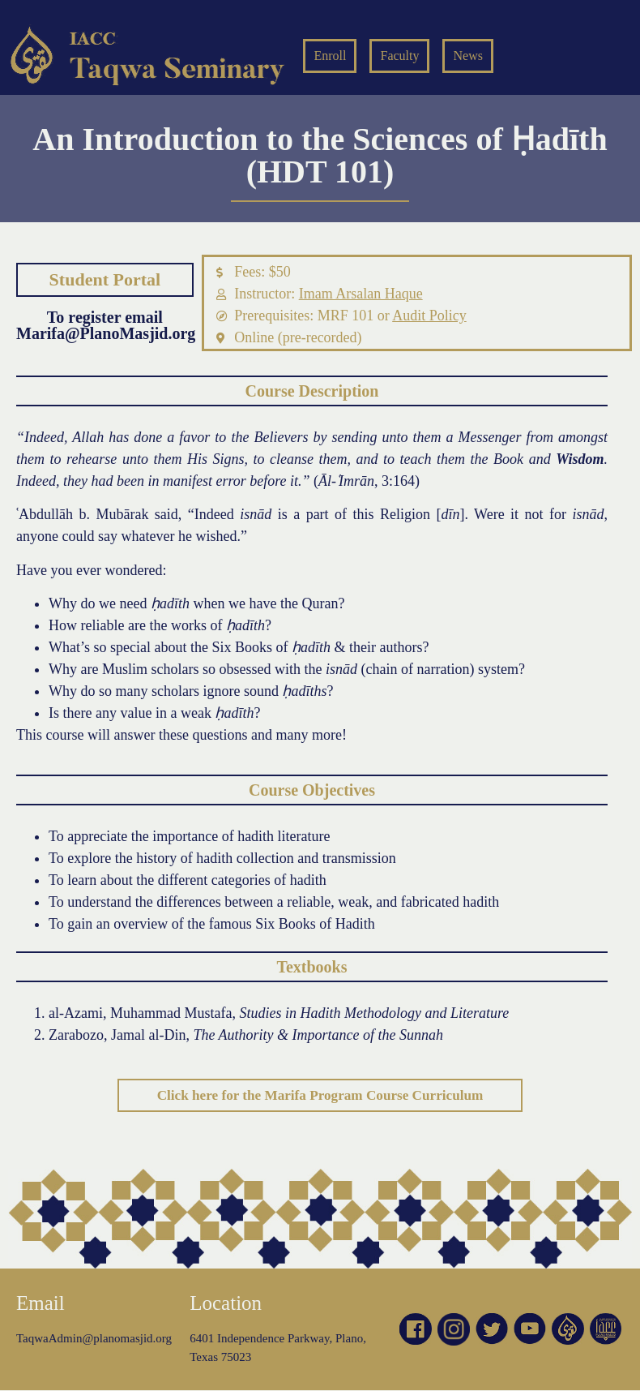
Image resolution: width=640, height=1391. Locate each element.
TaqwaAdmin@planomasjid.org (94, 1339)
